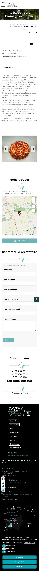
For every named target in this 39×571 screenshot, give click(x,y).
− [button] (34, 201)
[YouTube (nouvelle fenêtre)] (15, 454)
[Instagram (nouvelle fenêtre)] (12, 454)
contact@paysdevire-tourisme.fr (18, 457)
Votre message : (10, 319)
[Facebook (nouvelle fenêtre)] (9, 454)
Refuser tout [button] (19, 566)
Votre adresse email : (12, 309)
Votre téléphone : (11, 289)
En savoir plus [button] (29, 543)
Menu (3, 3)
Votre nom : (8, 269)
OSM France (32, 234)
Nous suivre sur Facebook (21, 395)
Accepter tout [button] (19, 562)
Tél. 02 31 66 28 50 (9, 477)
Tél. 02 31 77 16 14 (9, 489)
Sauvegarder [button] (19, 557)
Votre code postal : (11, 299)
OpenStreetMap (17, 234)
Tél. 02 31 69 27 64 (9, 501)
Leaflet (5, 234)
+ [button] (34, 198)
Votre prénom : (10, 279)
